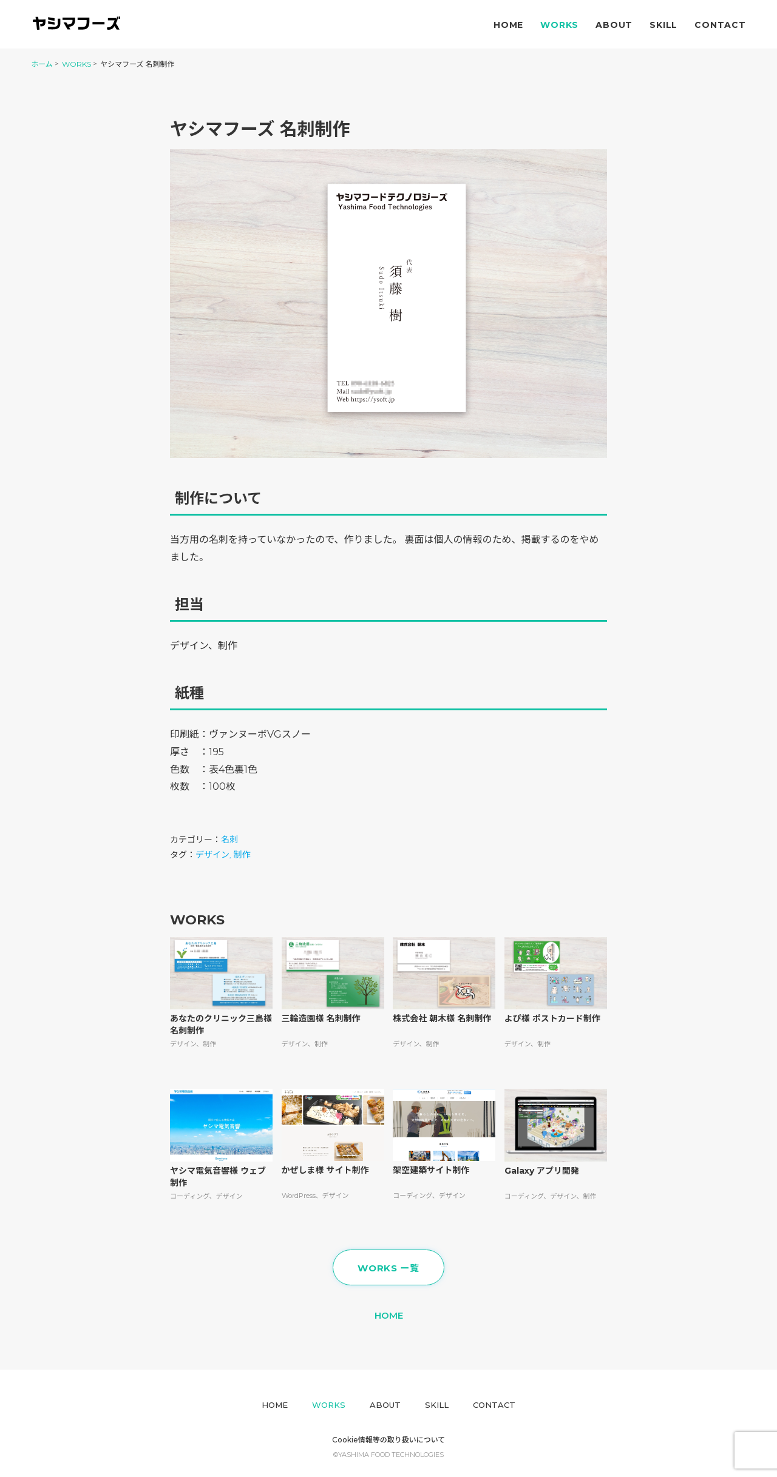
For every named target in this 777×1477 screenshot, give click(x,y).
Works (559, 24)
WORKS (76, 64)
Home (508, 24)
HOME (389, 1315)
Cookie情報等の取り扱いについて (389, 1439)
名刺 (229, 839)
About (614, 24)
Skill (663, 24)
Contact (720, 24)
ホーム (42, 64)
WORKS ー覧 (388, 1268)
